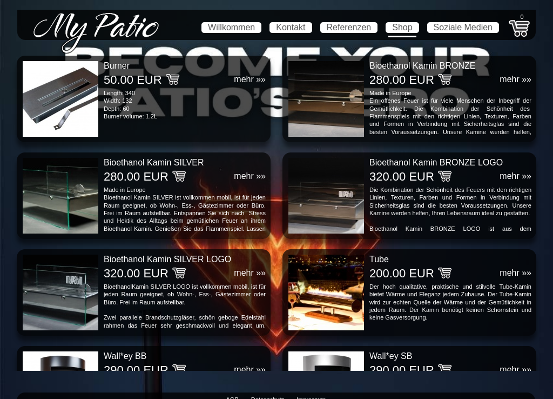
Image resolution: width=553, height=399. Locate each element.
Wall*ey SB (390, 356)
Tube (379, 259)
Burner (117, 65)
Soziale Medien (463, 27)
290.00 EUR (136, 370)
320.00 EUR (401, 176)
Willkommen (231, 27)
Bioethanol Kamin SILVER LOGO (167, 259)
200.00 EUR (401, 273)
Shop (402, 27)
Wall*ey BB (125, 356)
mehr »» (250, 79)
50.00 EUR (133, 80)
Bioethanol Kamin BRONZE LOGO (436, 162)
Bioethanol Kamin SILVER (154, 162)
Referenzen (349, 27)
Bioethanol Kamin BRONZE (422, 65)
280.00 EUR (401, 80)
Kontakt (290, 27)
